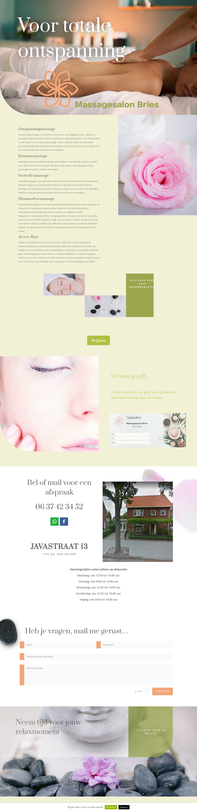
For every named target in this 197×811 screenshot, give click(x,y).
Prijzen (98, 340)
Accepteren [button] (111, 807)
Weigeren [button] (124, 807)
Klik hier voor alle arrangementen (142, 283)
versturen (162, 691)
